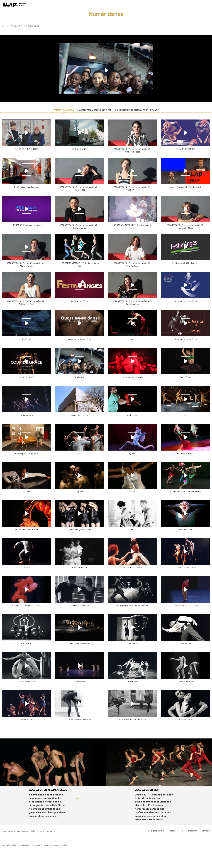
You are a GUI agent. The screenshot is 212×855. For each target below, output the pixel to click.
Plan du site (37, 845)
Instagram (192, 830)
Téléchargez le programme (43, 831)
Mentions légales (51, 845)
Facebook (173, 830)
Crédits (65, 845)
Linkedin (206, 830)
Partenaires (24, 845)
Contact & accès (9, 845)
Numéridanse (33, 26)
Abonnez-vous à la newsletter (15, 831)
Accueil (5, 26)
